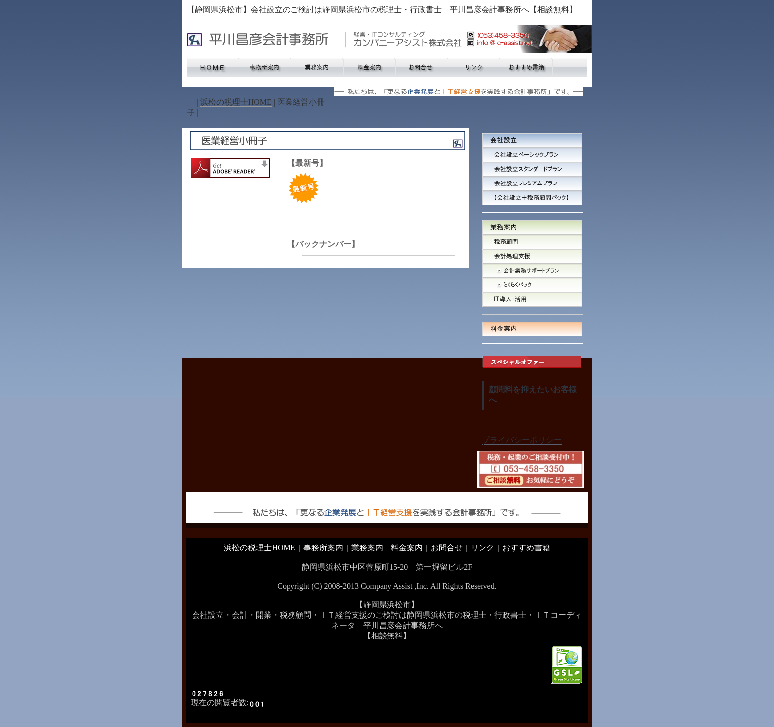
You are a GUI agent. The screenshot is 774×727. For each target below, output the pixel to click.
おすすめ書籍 (526, 548)
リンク (482, 548)
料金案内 (407, 548)
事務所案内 (323, 548)
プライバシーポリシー (522, 440)
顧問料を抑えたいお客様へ (533, 394)
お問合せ (447, 548)
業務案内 (367, 548)
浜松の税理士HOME (236, 102)
